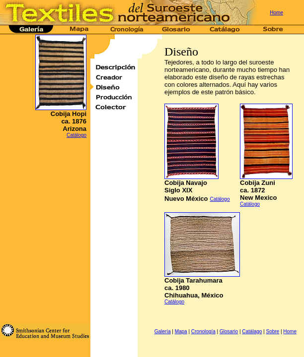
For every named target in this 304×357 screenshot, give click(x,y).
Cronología (203, 331)
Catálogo (76, 135)
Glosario (229, 331)
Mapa (181, 331)
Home (276, 12)
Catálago (252, 331)
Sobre (272, 331)
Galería (162, 331)
